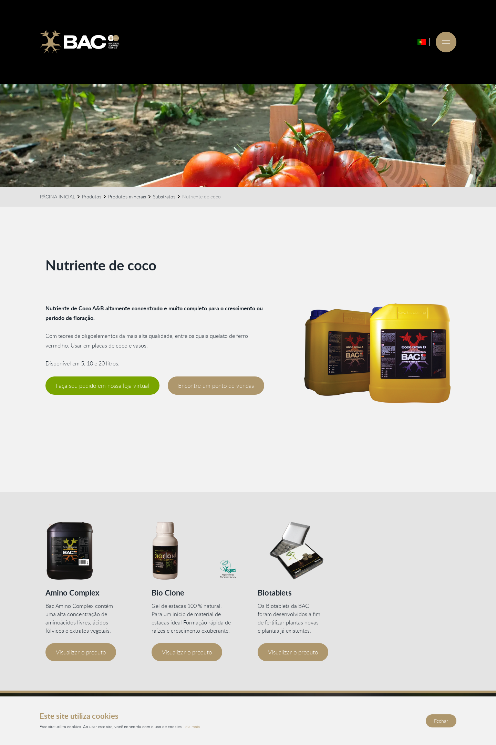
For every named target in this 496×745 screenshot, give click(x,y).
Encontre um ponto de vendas (216, 385)
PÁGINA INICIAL (57, 196)
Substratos (164, 196)
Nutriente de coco (201, 196)
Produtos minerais (127, 196)
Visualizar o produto (81, 652)
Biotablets (275, 592)
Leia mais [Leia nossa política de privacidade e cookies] (192, 726)
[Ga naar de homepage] (80, 42)
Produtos (91, 196)
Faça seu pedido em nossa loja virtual (102, 385)
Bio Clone (168, 592)
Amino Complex (72, 592)
